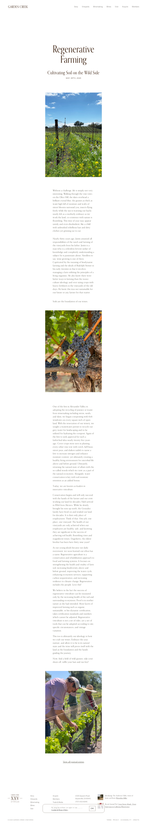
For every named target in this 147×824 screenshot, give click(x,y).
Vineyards (85, 6)
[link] (60, 810)
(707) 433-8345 (81, 801)
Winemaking (98, 6)
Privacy (116, 820)
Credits (136, 820)
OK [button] (92, 808)
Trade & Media (58, 802)
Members (135, 6)
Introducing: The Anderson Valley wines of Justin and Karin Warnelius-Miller (100, 797)
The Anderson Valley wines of (119, 796)
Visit (116, 6)
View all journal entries (73, 761)
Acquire (125, 6)
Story (76, 6)
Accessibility (126, 820)
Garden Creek (18, 6)
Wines (109, 6)
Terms (109, 820)
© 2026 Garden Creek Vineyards (20, 820)
